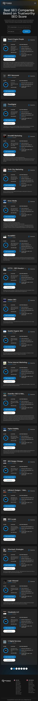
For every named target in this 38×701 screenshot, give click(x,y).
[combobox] (14, 31)
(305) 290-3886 (14, 652)
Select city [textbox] (12, 31)
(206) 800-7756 (14, 592)
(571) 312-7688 (13, 561)
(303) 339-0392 (13, 247)
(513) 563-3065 (13, 311)
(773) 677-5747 (13, 473)
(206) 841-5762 (13, 342)
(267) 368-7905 (14, 532)
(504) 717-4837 (13, 502)
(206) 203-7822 (13, 374)
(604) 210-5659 (13, 87)
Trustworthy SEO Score (23, 15)
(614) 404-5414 (13, 181)
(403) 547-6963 (13, 147)
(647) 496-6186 (13, 212)
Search (26, 31)
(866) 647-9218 (13, 405)
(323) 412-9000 (13, 280)
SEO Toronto (21, 699)
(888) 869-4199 (13, 52)
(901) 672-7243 (13, 440)
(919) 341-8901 (13, 116)
